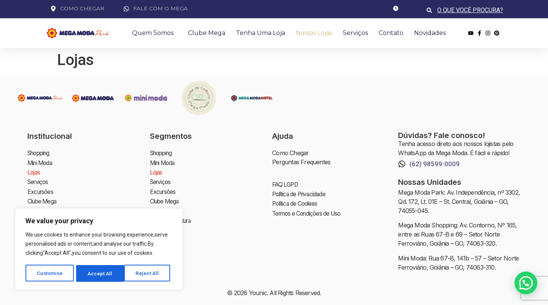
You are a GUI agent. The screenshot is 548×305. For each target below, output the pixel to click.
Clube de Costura (172, 217)
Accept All (149, 273)
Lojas (34, 171)
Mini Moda (41, 162)
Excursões (41, 189)
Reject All (100, 273)
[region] (99, 250)
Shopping (40, 153)
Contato (391, 33)
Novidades (430, 33)
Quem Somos (154, 33)
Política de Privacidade (301, 193)
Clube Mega (206, 33)
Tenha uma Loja (260, 33)
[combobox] (471, 10)
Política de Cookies (296, 203)
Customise (50, 273)
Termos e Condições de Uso (309, 212)
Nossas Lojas (314, 33)
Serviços (355, 33)
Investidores (165, 235)
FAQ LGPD (286, 184)
